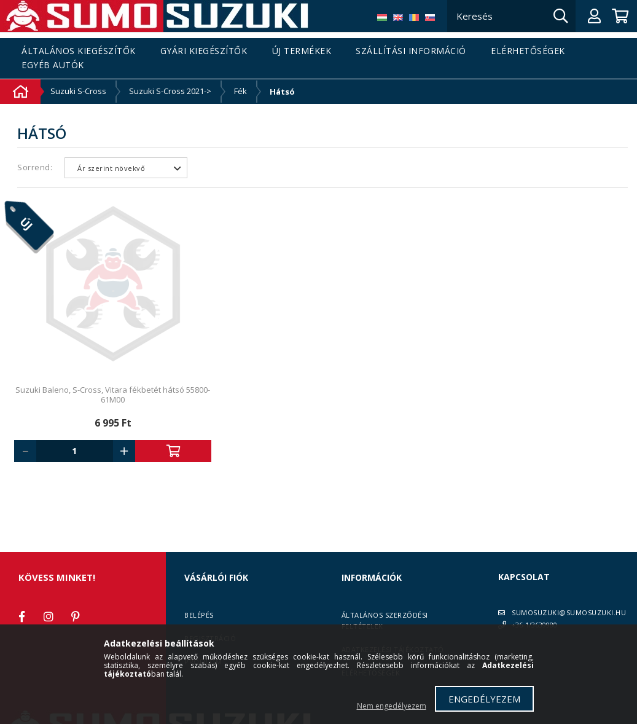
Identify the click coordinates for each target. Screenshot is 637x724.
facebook (21, 616)
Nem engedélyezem (391, 706)
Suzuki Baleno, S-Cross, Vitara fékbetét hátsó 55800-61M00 (112, 394)
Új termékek (302, 51)
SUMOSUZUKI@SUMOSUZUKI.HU (569, 612)
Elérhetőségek (528, 51)
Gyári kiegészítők (204, 51)
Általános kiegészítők (78, 51)
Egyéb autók (52, 65)
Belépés (199, 615)
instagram (48, 616)
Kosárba (173, 451)
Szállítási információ (411, 51)
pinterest (75, 616)
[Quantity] (74, 451)
